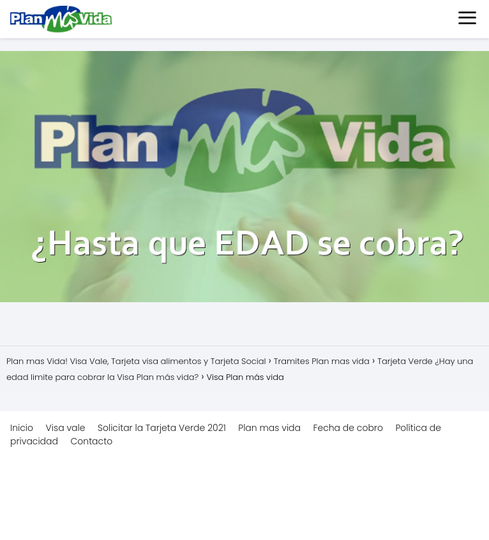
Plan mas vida (269, 427)
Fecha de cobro (348, 427)
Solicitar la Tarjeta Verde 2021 (162, 427)
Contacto (91, 441)
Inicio (21, 427)
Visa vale (66, 427)
